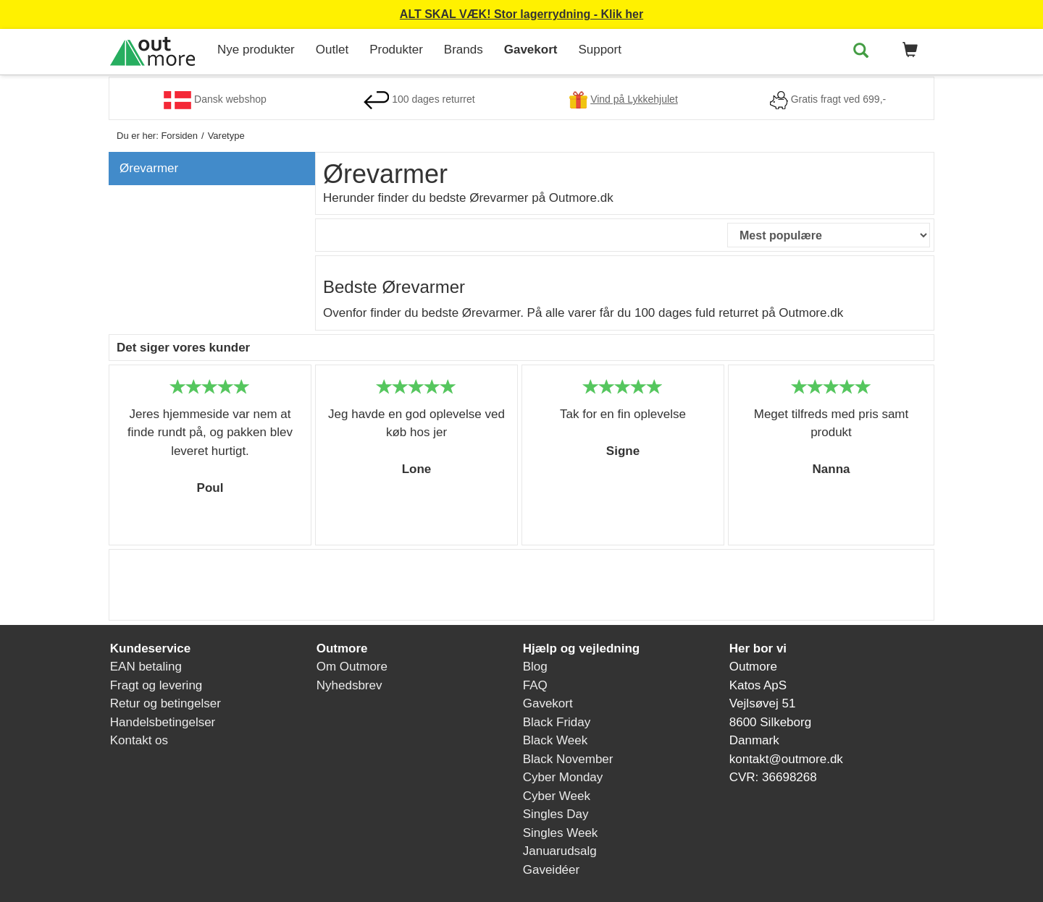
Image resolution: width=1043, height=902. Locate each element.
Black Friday (557, 722)
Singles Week (560, 833)
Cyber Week (556, 796)
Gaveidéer (551, 870)
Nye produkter (256, 49)
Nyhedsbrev (349, 685)
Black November (568, 759)
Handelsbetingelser (163, 722)
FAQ (535, 685)
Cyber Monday (563, 777)
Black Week (555, 740)
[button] (907, 50)
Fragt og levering (156, 685)
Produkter (396, 49)
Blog (535, 666)
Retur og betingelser (165, 703)
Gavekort (531, 49)
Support (599, 49)
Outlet (332, 49)
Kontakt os (139, 740)
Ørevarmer (149, 168)
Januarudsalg (560, 851)
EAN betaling (146, 666)
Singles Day (556, 814)
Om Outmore (352, 666)
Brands (463, 49)
